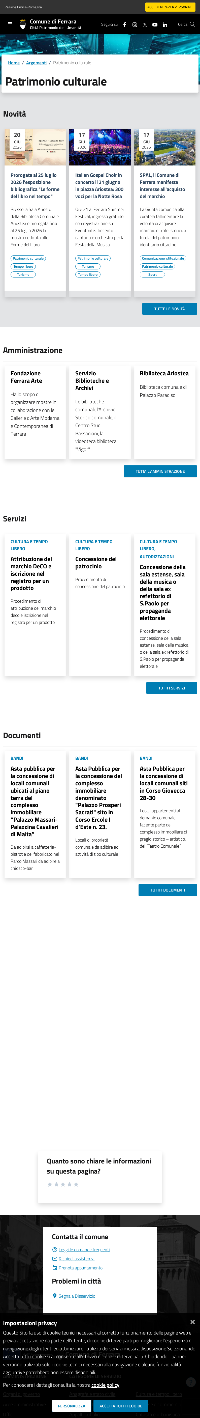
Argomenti (36, 62)
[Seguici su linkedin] (163, 24)
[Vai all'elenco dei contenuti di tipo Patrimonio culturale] (28, 258)
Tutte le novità (169, 309)
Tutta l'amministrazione (160, 471)
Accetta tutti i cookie (120, 1406)
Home (14, 62)
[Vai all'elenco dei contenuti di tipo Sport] (152, 274)
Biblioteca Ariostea (164, 373)
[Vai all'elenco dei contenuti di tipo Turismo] (23, 274)
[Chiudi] (192, 1321)
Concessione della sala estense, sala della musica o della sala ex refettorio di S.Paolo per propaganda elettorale (163, 592)
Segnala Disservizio (73, 1296)
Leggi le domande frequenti (81, 1249)
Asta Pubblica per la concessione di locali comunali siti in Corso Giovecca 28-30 (164, 783)
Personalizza (71, 1406)
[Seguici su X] (143, 24)
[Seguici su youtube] (153, 24)
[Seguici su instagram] (133, 24)
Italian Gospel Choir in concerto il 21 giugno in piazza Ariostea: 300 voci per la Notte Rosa (99, 186)
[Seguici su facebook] (123, 24)
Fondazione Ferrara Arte (26, 377)
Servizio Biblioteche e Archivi (92, 380)
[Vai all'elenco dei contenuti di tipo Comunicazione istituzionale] (163, 258)
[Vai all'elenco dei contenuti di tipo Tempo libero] (23, 266)
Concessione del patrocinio (96, 562)
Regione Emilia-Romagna (23, 7)
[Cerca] (192, 24)
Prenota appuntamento (77, 1267)
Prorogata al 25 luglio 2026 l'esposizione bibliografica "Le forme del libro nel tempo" (35, 186)
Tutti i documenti (168, 890)
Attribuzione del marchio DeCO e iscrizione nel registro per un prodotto (31, 573)
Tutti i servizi (171, 688)
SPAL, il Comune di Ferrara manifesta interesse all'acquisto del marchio (162, 186)
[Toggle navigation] (10, 24)
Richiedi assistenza (73, 1258)
